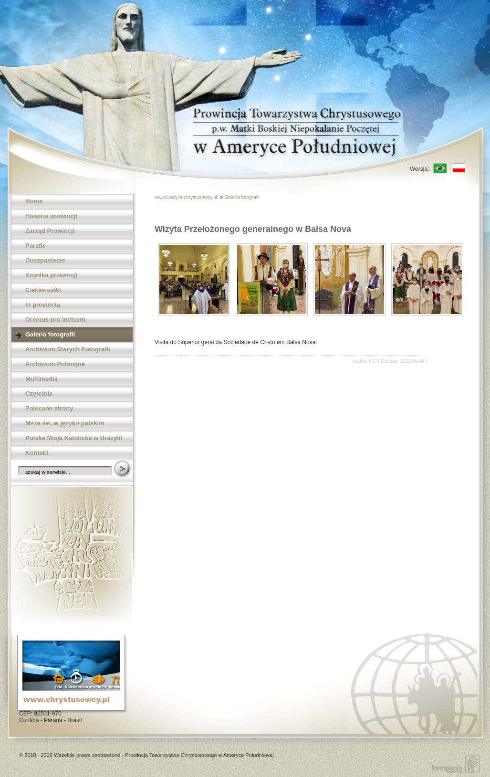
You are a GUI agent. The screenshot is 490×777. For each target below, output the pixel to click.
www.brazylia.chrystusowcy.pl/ (187, 197)
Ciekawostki (43, 290)
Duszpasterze (45, 260)
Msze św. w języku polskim (64, 423)
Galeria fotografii (50, 334)
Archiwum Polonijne (55, 364)
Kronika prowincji (51, 275)
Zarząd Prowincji (49, 230)
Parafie (35, 245)
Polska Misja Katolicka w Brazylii (73, 437)
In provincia (42, 304)
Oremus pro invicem (55, 319)
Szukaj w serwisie (123, 469)
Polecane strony (49, 408)
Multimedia (41, 378)
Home (33, 201)
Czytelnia (38, 393)
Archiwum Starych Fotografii (67, 349)
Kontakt (36, 452)
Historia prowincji (51, 216)
